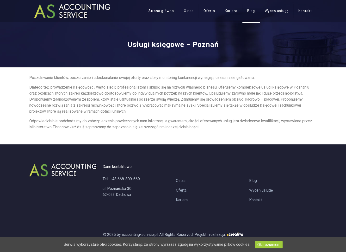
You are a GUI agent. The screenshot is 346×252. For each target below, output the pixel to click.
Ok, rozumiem (268, 244)
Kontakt (255, 200)
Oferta (181, 190)
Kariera (182, 200)
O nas (180, 180)
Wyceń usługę (261, 190)
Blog (253, 180)
